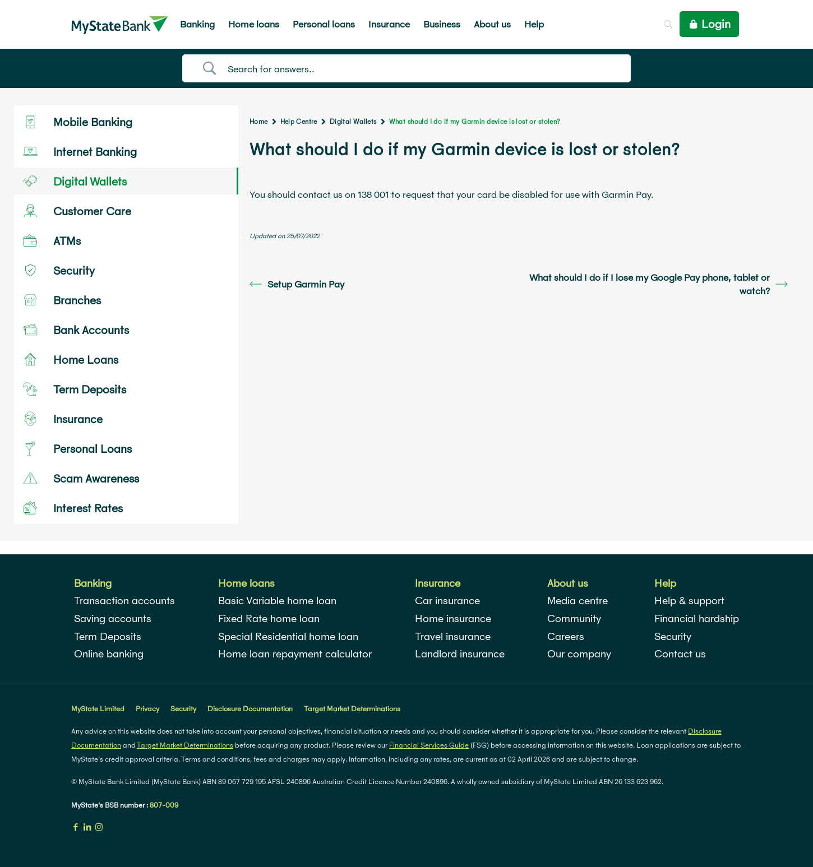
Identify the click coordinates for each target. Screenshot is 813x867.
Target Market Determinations (352, 708)
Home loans (246, 583)
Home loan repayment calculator (295, 654)
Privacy (147, 708)
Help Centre (298, 121)
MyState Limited (97, 708)
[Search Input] (420, 68)
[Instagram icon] (99, 827)
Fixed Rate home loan (269, 618)
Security (672, 636)
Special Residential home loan (288, 636)
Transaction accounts (124, 600)
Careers (565, 636)
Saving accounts (112, 618)
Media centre (577, 600)
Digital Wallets (353, 121)
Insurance (437, 583)
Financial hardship (696, 618)
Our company (579, 654)
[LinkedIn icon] (87, 827)
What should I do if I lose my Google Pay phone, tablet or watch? (658, 284)
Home (259, 121)
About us (567, 583)
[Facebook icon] (75, 827)
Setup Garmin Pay (297, 284)
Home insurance (453, 618)
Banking (93, 583)
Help (665, 583)
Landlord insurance (460, 654)
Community (574, 618)
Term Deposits (107, 636)
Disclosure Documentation (250, 708)
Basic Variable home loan (277, 600)
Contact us (680, 654)
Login (709, 24)
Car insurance (447, 600)
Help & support (689, 600)
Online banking (109, 654)
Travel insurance (453, 636)
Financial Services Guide (429, 745)
